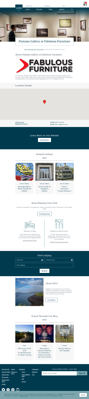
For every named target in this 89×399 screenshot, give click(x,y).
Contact (24, 373)
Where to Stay (5, 367)
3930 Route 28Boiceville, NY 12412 (21, 123)
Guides (3, 376)
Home (26, 49)
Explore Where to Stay (30, 239)
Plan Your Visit (32, 49)
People (44, 338)
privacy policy (23, 396)
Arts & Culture (24, 183)
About (61, 9)
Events (39, 9)
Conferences (29, 6)
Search (44, 263)
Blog (50, 9)
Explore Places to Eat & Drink (59, 241)
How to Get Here (6, 364)
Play (24, 338)
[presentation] (60, 371)
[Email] (60, 365)
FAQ (23, 371)
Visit (27, 9)
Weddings (47, 6)
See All (44, 158)
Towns (24, 364)
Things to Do (40, 49)
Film (63, 6)
